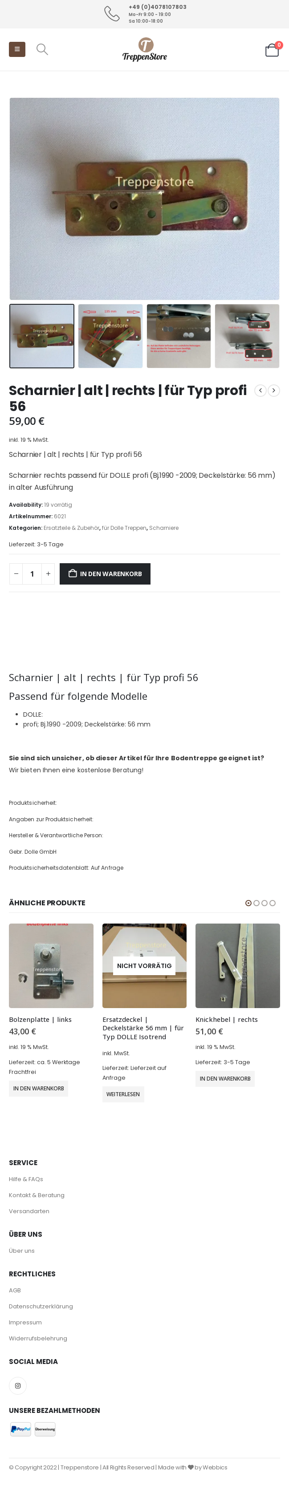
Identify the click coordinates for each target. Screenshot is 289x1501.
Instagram (18, 1386)
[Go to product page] (51, 966)
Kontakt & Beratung (37, 1195)
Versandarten (29, 1211)
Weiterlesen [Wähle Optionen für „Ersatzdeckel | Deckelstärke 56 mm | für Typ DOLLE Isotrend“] (123, 1094)
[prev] (260, 390)
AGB (15, 1290)
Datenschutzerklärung (41, 1306)
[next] (274, 390)
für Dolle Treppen (124, 528)
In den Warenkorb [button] (38, 1088)
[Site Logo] (144, 49)
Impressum (25, 1322)
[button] (17, 49)
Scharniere (164, 528)
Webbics (215, 1467)
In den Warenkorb (111, 573)
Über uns (22, 1251)
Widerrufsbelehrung (38, 1338)
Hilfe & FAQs (26, 1179)
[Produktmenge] (32, 574)
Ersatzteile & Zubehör (71, 528)
